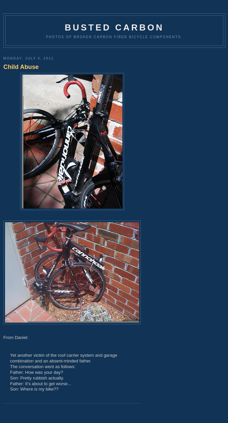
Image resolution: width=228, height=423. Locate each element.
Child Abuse (21, 67)
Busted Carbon (114, 27)
